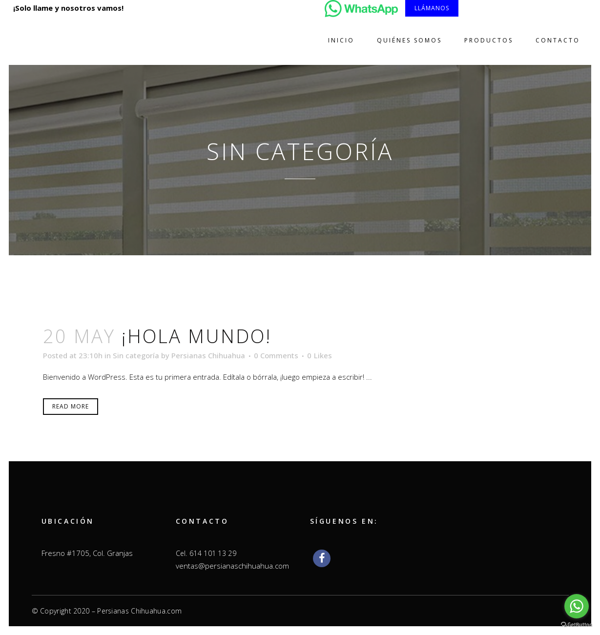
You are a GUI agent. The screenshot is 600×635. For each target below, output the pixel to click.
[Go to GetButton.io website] (576, 625)
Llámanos (431, 8)
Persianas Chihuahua (208, 355)
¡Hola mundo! (196, 335)
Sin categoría (136, 355)
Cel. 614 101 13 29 (206, 553)
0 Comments (276, 355)
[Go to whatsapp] (576, 606)
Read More (70, 406)
